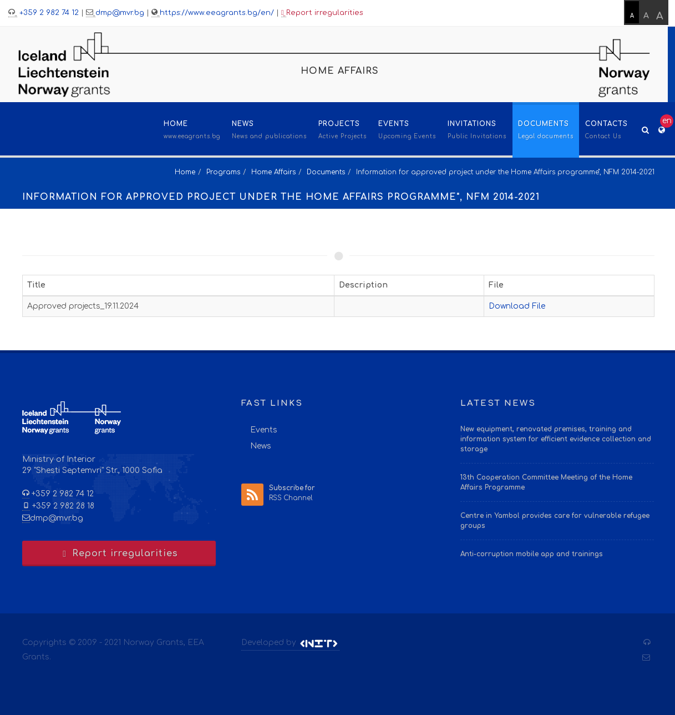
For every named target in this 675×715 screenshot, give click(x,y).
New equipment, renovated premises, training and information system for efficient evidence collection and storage (555, 439)
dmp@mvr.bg (119, 13)
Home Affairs (273, 172)
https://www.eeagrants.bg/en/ (217, 13)
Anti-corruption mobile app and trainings (531, 554)
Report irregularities (322, 13)
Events (263, 430)
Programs (223, 172)
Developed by (290, 642)
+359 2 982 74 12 (48, 13)
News (260, 446)
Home (185, 172)
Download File (517, 306)
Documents (326, 172)
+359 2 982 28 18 (62, 506)
